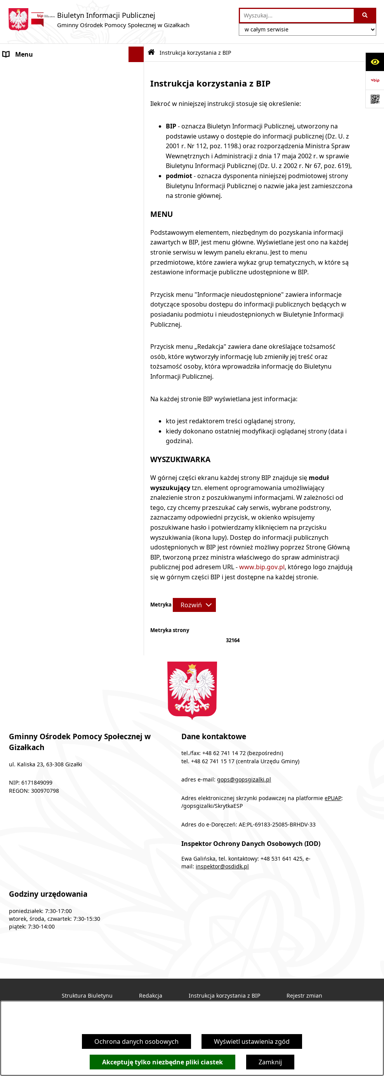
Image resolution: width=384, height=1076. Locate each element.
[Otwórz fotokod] (374, 99)
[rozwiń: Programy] (138, 85)
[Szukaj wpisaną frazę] (365, 15)
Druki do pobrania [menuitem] (30, 147)
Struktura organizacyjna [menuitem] (38, 116)
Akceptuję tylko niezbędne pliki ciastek (162, 1062)
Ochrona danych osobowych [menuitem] (45, 225)
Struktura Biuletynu (87, 995)
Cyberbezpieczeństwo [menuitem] (35, 240)
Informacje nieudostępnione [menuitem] (45, 209)
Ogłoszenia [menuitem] (19, 70)
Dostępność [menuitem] (20, 194)
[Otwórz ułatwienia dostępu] (374, 61)
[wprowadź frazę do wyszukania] (297, 15)
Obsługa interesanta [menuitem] (33, 132)
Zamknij (270, 1062)
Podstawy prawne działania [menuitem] (43, 101)
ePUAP (333, 798)
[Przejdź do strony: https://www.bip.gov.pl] (374, 80)
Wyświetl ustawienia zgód (252, 1041)
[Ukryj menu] (136, 54)
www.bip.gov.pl (262, 567)
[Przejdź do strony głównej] (98, 20)
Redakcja (150, 995)
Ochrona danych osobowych (136, 1041)
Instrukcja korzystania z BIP (224, 995)
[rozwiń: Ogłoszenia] (138, 70)
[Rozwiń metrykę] (194, 605)
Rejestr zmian (304, 995)
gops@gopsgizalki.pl (244, 779)
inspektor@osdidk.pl (222, 866)
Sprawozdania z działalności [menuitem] (44, 178)
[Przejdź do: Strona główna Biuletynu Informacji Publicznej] (151, 52)
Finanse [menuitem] (14, 163)
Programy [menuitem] (18, 85)
